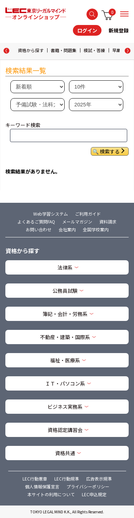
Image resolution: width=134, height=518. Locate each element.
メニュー (124, 13)
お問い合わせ (38, 229)
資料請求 (107, 221)
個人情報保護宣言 (42, 486)
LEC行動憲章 (35, 479)
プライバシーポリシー (87, 486)
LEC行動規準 (66, 479)
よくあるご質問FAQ (36, 221)
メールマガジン (77, 221)
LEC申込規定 (94, 494)
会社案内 (67, 229)
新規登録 (119, 30)
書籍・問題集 (63, 50)
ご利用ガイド (88, 214)
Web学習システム (50, 214)
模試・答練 (94, 50)
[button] (127, 51)
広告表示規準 (99, 479)
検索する (92, 14)
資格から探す (31, 50)
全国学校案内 (96, 229)
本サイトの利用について (51, 494)
